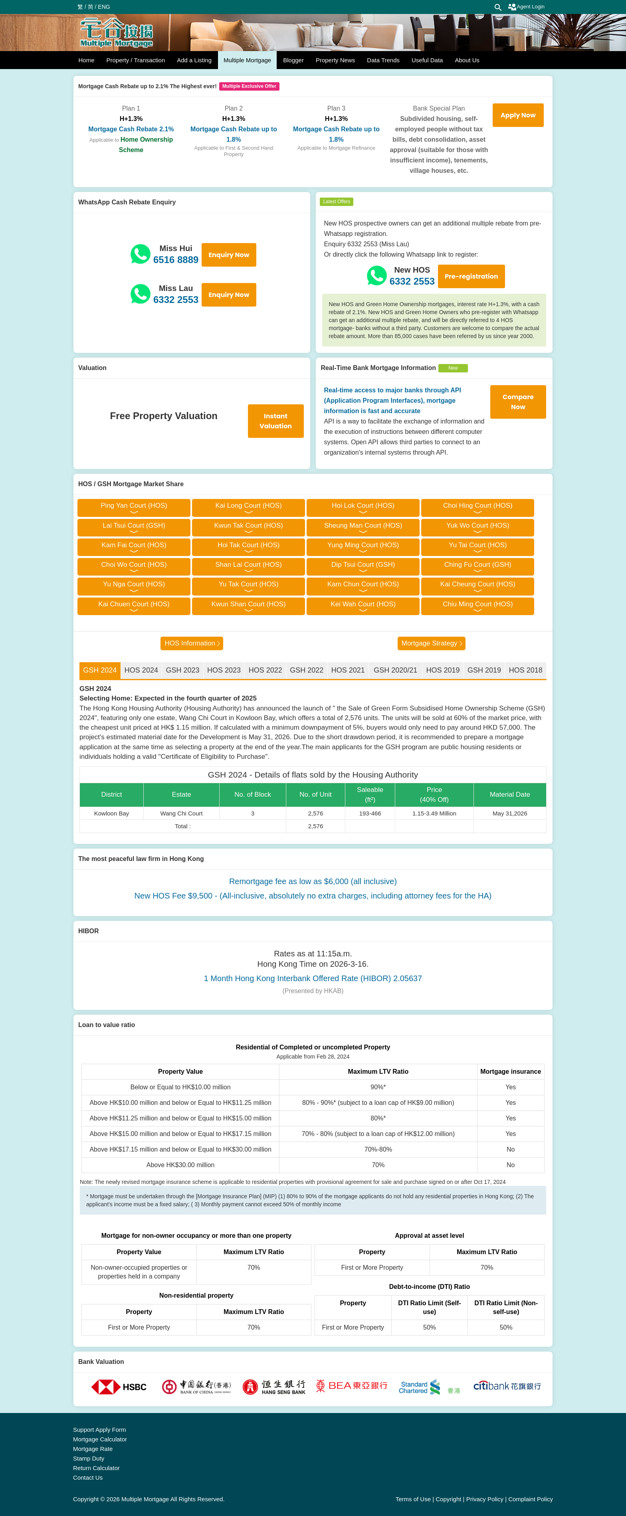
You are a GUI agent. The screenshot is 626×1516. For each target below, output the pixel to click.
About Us (467, 60)
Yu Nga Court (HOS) (134, 584)
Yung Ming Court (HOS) (363, 545)
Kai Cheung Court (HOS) (477, 584)
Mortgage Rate (93, 1448)
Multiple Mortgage (247, 60)
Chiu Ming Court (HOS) (478, 604)
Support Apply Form (99, 1429)
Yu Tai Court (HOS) (478, 545)
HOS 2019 (443, 670)
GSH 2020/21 (395, 670)
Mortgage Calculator (100, 1439)
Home (87, 60)
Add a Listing (194, 60)
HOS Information (189, 643)
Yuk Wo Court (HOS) (477, 525)
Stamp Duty (88, 1458)
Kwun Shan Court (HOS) (249, 604)
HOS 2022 (265, 670)
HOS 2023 (224, 670)
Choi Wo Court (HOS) (134, 564)
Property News (335, 60)
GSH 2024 (100, 670)
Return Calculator (96, 1468)
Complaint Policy (530, 1499)
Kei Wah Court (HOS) (363, 604)
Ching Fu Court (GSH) (477, 564)
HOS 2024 (141, 670)
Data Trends (383, 60)
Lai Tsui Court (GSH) (134, 525)
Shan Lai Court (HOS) (249, 564)
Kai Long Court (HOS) (249, 505)
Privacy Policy (484, 1499)
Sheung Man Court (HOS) (363, 525)
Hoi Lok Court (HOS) (363, 505)
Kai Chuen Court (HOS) (134, 604)
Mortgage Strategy (430, 643)
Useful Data (427, 60)
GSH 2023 (182, 670)
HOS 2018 (526, 670)
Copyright (448, 1499)
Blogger (293, 60)
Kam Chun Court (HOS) (363, 584)
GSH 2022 (306, 670)
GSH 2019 (484, 670)
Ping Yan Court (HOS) (134, 505)
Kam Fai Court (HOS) (133, 545)
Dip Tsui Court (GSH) (363, 564)
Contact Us (88, 1477)
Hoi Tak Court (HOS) (249, 545)
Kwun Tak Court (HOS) (248, 525)
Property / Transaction (136, 60)
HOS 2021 (348, 670)
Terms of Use (413, 1499)
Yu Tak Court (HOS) (249, 584)
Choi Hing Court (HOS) (478, 505)
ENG (104, 7)
